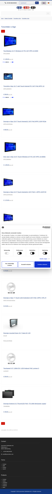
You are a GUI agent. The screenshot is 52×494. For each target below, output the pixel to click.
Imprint (4, 469)
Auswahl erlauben (26, 264)
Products (5, 485)
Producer (5, 484)
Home (2, 18)
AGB (4, 465)
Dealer (4, 481)
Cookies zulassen (42, 264)
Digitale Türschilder (8, 18)
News (4, 487)
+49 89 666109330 (11, 3)
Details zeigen (43, 258)
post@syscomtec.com (8, 454)
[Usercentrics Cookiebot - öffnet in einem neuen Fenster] (43, 227)
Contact (4, 464)
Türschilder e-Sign (17, 18)
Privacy (4, 467)
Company (5, 482)
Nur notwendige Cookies (9, 264)
